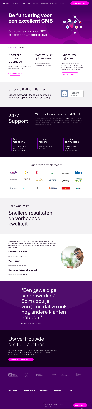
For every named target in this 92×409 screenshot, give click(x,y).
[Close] (88, 405)
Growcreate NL (12, 47)
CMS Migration (43, 390)
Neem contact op (78, 3)
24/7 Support (12, 390)
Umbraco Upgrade (29, 390)
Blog (71, 390)
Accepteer (79, 405)
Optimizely (57, 390)
